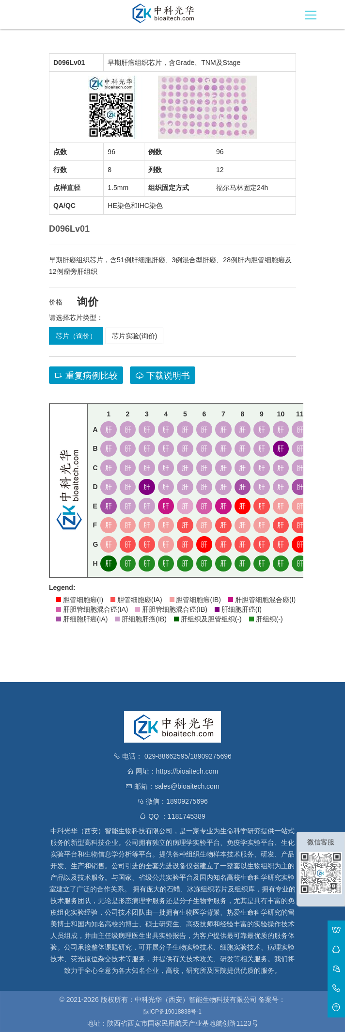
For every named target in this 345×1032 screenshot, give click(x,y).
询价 (87, 302)
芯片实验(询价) (134, 336)
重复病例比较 (86, 376)
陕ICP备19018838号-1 (172, 1011)
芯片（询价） (76, 336)
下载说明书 (162, 376)
